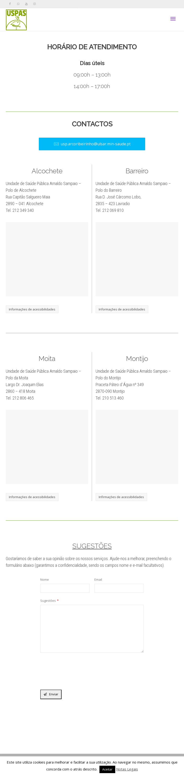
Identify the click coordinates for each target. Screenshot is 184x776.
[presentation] (76, 672)
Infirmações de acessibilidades (121, 497)
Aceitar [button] (107, 769)
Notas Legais (127, 769)
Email (98, 579)
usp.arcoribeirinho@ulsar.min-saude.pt (92, 143)
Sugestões (49, 600)
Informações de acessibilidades (32, 309)
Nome (44, 579)
